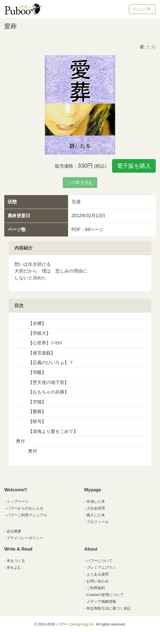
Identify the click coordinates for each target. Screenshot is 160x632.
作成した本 (96, 501)
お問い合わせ (98, 581)
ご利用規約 (96, 588)
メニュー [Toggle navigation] (141, 9)
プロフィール (98, 522)
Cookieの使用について (105, 595)
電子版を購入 (134, 166)
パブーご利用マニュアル (27, 515)
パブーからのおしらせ (25, 508)
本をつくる (16, 561)
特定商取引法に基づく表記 (109, 608)
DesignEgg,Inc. (82, 624)
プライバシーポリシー (25, 538)
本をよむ (14, 567)
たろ (151, 47)
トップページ (18, 501)
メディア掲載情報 (101, 601)
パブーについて (99, 561)
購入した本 (96, 515)
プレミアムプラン (101, 567)
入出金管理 (96, 508)
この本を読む (80, 182)
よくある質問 (98, 574)
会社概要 (14, 531)
